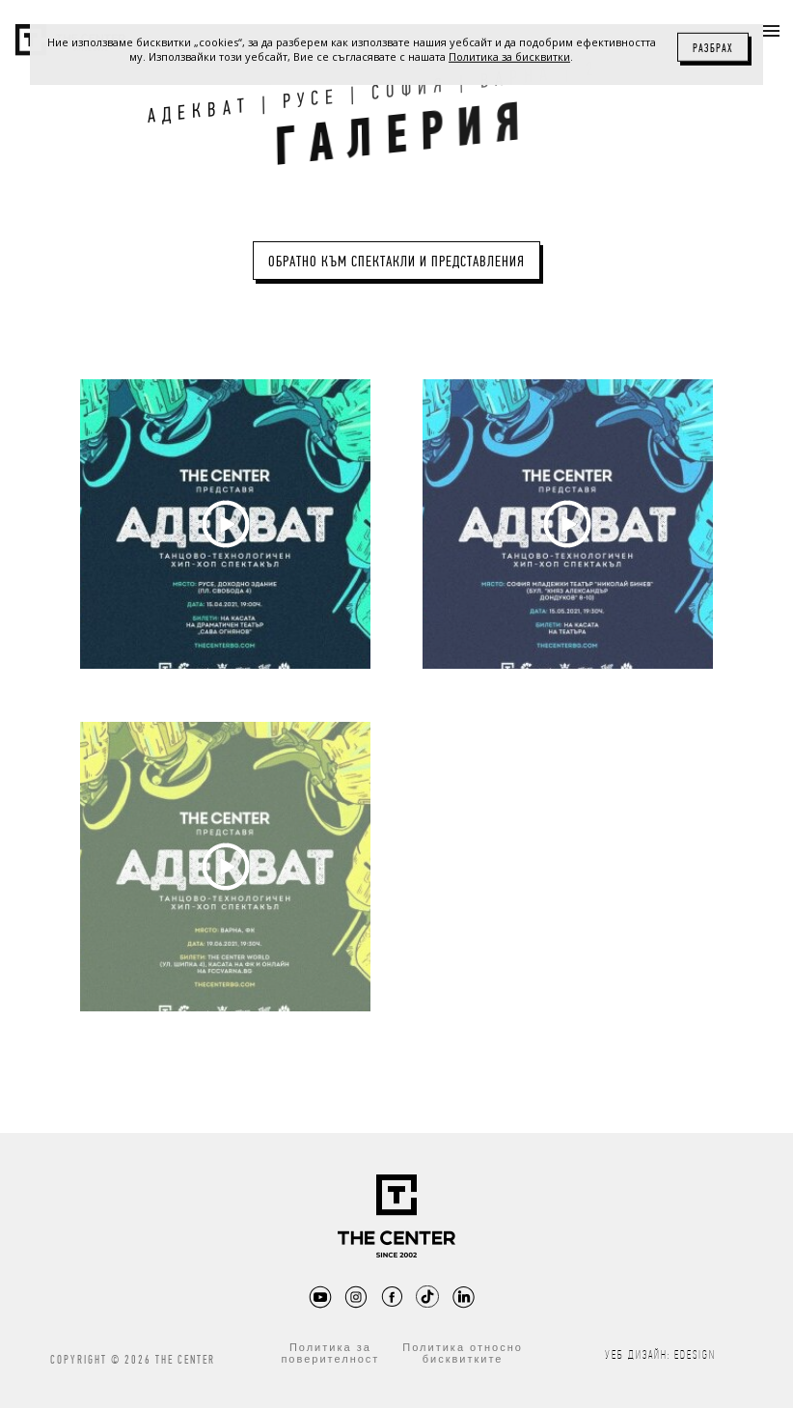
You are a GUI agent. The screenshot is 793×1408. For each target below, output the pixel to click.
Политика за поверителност (330, 1353)
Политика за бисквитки (509, 56)
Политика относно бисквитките (462, 1353)
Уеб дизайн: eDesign (660, 1355)
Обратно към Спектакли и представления (396, 261)
